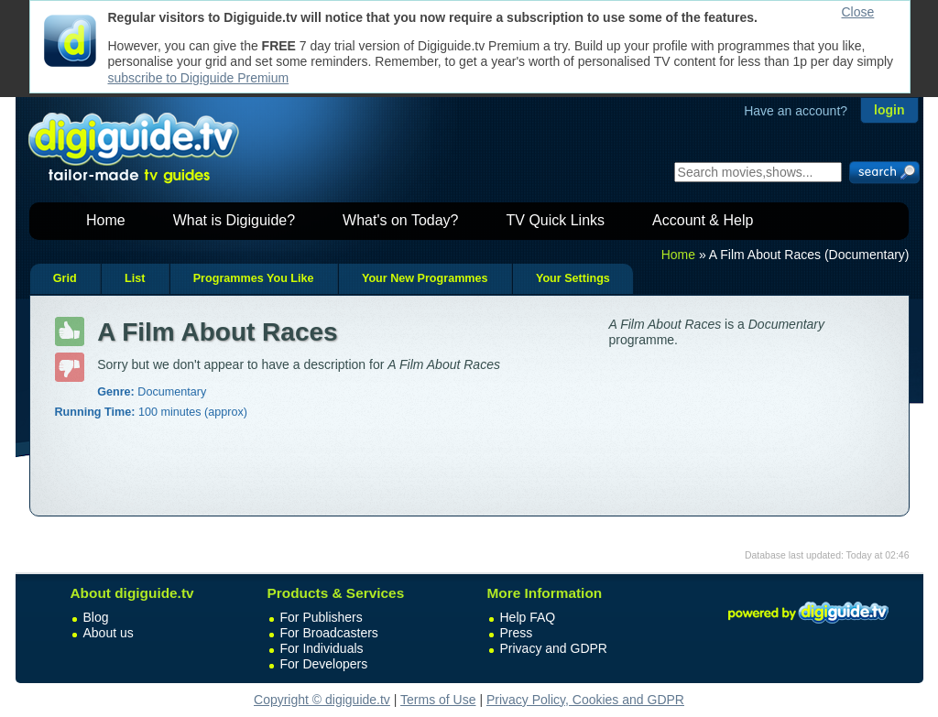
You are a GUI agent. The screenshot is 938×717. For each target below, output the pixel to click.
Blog (96, 617)
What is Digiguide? (234, 220)
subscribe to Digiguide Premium (198, 78)
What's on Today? (400, 220)
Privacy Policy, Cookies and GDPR (585, 699)
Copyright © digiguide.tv (322, 699)
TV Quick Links (555, 220)
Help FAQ (528, 617)
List (135, 278)
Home (105, 220)
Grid (65, 278)
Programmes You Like (253, 278)
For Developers (324, 664)
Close (858, 12)
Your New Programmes (425, 278)
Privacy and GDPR (553, 648)
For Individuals (322, 648)
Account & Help (702, 220)
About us (108, 632)
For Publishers (321, 617)
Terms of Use (437, 699)
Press (516, 632)
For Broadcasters (329, 632)
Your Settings (573, 278)
